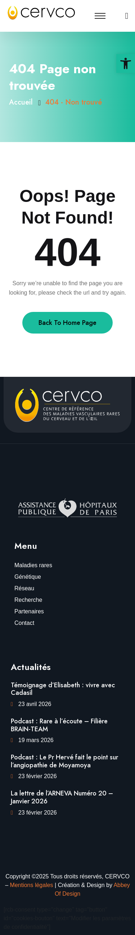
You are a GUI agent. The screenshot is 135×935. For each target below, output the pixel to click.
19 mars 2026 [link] (36, 740)
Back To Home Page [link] (67, 322)
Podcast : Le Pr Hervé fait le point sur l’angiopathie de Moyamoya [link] (64, 761)
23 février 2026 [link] (37, 776)
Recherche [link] (28, 600)
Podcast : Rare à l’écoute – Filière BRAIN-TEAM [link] (59, 725)
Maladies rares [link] (33, 565)
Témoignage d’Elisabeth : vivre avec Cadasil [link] (63, 689)
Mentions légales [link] (31, 885)
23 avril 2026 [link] (34, 704)
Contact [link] (24, 623)
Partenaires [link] (29, 611)
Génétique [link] (27, 577)
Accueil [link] (23, 102)
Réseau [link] (24, 588)
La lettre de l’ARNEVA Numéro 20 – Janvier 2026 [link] (62, 797)
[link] (125, 63)
